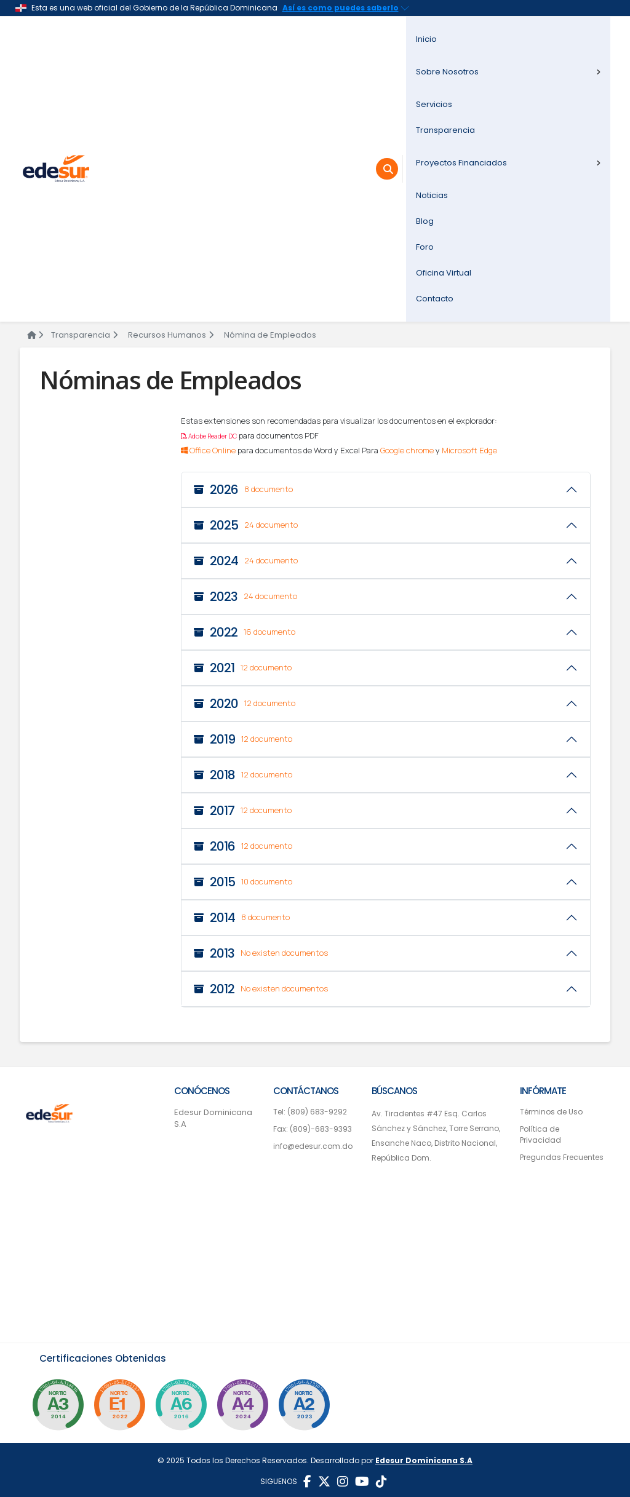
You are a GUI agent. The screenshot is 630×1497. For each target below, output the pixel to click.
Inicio (426, 39)
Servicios (434, 104)
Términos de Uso (551, 1111)
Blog (425, 221)
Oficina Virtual (443, 273)
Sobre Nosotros (508, 71)
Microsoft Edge (469, 450)
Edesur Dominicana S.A (213, 1118)
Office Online (208, 450)
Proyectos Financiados (508, 163)
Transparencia (445, 130)
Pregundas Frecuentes (562, 1157)
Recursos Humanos (170, 335)
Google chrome (407, 450)
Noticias (432, 195)
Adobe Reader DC (209, 436)
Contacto (434, 298)
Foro (425, 247)
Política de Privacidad (540, 1134)
